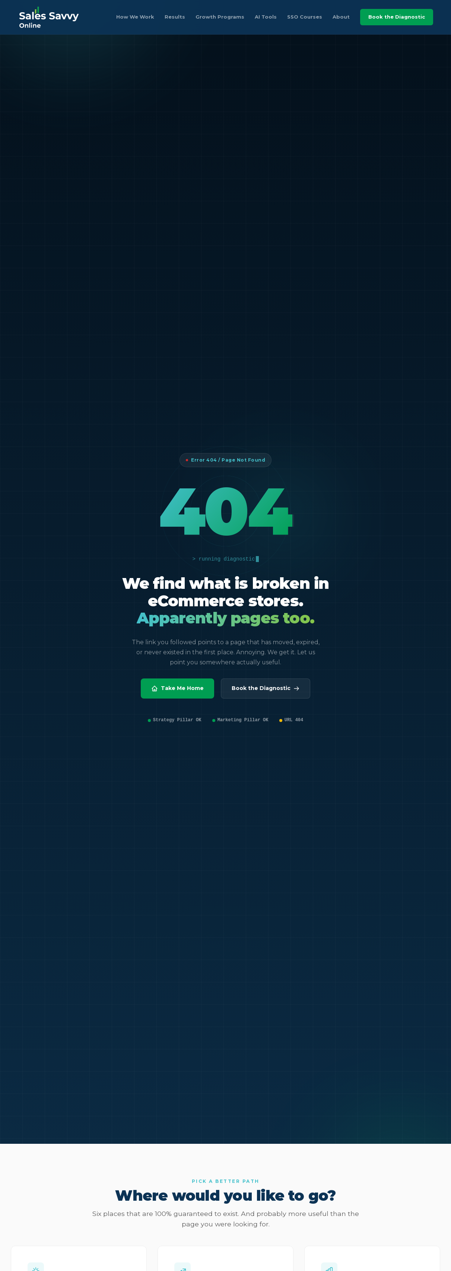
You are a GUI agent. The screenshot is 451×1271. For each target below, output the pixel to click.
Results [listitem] (175, 17)
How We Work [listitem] (135, 17)
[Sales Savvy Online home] (49, 17)
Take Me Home (177, 688)
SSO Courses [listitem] (304, 17)
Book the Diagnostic (396, 17)
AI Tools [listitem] (266, 17)
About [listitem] (341, 17)
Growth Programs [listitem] (220, 17)
